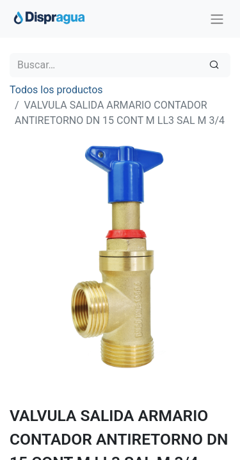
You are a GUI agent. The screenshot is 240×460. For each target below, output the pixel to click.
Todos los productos (56, 90)
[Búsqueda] (214, 65)
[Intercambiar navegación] (217, 19)
